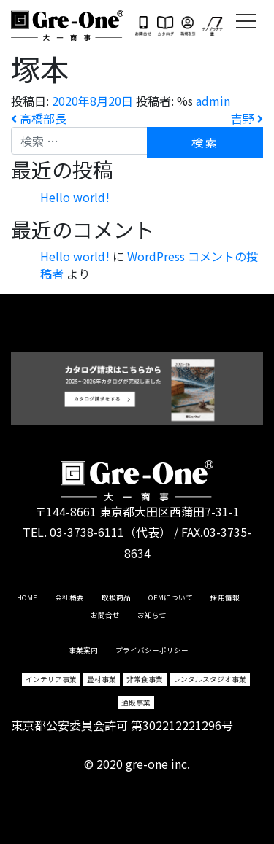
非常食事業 (144, 679)
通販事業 (136, 702)
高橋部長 (38, 118)
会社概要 (69, 597)
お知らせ (152, 615)
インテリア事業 (51, 679)
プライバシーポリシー (152, 650)
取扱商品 (116, 597)
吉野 (247, 118)
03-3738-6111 (87, 532)
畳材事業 (101, 679)
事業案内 (83, 650)
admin (213, 100)
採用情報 (225, 597)
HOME (27, 597)
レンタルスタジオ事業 (209, 679)
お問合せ (105, 615)
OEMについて (170, 597)
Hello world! (75, 197)
